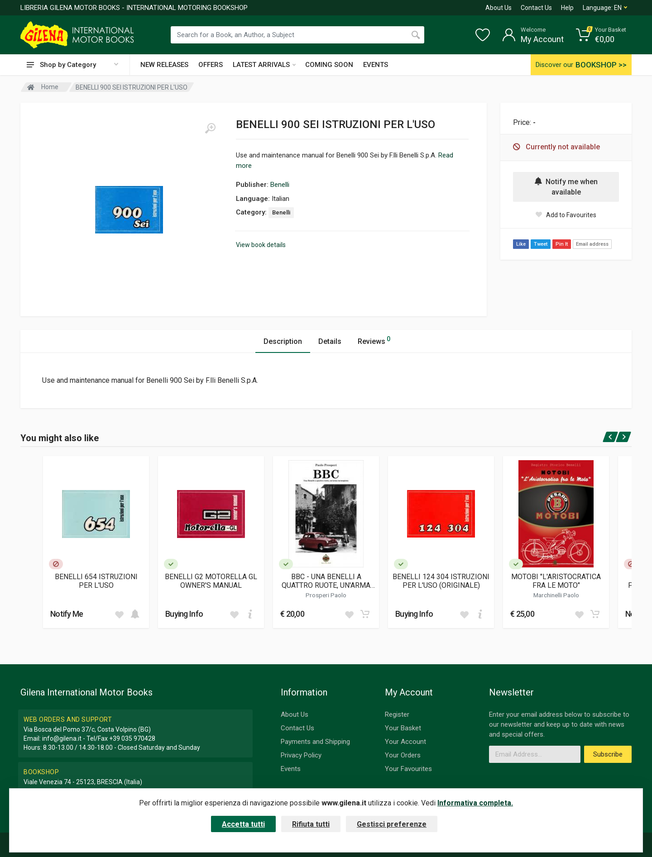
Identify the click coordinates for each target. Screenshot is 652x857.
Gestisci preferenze (392, 824)
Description (283, 341)
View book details (261, 244)
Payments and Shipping (315, 742)
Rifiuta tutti (311, 824)
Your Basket (403, 728)
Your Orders (403, 755)
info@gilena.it (62, 738)
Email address (592, 244)
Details (329, 341)
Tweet (540, 244)
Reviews (374, 340)
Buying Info (184, 614)
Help (567, 8)
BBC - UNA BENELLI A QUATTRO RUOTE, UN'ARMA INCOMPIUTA (326, 581)
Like (521, 244)
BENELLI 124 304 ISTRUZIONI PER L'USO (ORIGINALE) (441, 581)
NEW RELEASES (164, 65)
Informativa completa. (475, 803)
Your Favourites (408, 769)
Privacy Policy (301, 755)
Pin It (562, 244)
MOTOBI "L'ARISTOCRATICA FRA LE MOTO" (556, 581)
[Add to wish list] (119, 614)
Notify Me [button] (66, 614)
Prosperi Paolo (326, 595)
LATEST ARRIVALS (264, 65)
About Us (498, 8)
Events (291, 769)
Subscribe (608, 754)
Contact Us (536, 8)
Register (397, 714)
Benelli (279, 185)
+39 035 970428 (132, 738)
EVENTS (375, 65)
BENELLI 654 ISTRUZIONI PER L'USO (96, 581)
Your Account (405, 742)
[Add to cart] (135, 614)
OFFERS (210, 65)
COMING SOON (329, 65)
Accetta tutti (243, 824)
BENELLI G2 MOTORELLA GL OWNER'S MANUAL (211, 581)
